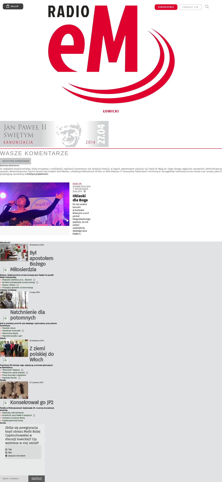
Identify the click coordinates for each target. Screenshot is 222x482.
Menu (213, 6)
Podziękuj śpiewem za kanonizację (17, 288)
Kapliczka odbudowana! (13, 413)
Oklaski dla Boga (80, 198)
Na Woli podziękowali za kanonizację (20, 282)
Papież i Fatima (10, 285)
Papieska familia (11, 378)
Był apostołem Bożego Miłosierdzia (31, 261)
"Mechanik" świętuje (12, 370)
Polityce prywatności (37, 174)
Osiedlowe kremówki (13, 331)
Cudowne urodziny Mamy (13, 418)
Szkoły (3, 338)
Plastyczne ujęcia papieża (15, 372)
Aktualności (5, 243)
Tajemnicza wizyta (10, 333)
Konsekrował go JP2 (31, 402)
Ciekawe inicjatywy (8, 290)
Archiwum (14, 478)
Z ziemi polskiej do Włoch (41, 354)
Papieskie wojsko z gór (12, 336)
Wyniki (5, 478)
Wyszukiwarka (207, 6)
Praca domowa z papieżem (14, 375)
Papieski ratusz (8, 328)
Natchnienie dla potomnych (27, 315)
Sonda (3, 423)
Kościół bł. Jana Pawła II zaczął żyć (18, 415)
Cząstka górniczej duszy (12, 420)
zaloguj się (190, 7)
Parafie (3, 380)
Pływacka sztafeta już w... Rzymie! (18, 280)
